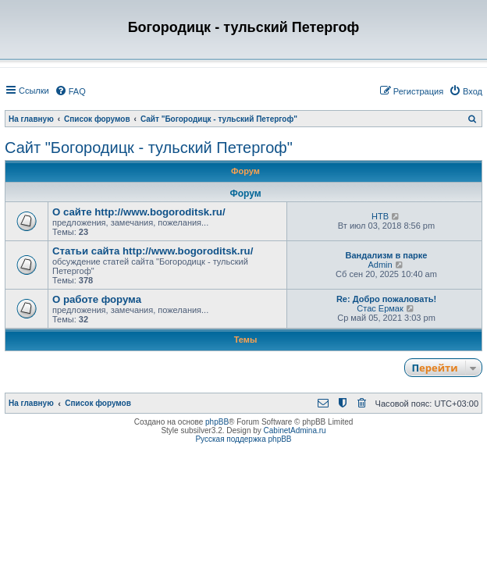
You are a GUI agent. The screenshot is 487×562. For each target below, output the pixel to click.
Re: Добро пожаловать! (386, 299)
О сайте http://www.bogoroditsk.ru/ (139, 212)
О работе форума (96, 299)
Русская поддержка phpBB (243, 439)
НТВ (380, 216)
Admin (380, 264)
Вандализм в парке (387, 255)
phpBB (217, 422)
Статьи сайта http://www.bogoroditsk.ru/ (152, 251)
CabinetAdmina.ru (295, 430)
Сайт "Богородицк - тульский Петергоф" (149, 147)
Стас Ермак (380, 308)
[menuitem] (70, 91)
